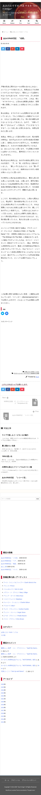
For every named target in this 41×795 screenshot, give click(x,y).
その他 (3, 635)
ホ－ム (7, 780)
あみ (37, 377)
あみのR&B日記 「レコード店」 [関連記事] (14, 477)
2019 (2, 704)
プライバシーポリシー (29, 780)
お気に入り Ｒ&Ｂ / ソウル (20, 32)
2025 (2, 687)
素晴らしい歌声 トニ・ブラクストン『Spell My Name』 (19, 648)
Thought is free (31, 790)
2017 (2, 710)
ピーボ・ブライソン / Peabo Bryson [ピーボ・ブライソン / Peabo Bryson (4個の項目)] (15, 616)
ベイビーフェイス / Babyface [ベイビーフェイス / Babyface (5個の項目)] (12, 599)
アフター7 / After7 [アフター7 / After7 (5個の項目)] (9, 606)
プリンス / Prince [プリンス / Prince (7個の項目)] (8, 586)
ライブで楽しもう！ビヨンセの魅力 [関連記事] (15, 435)
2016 (2, 713)
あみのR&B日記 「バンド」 (10, 569)
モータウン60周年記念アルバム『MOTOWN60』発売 (18, 660)
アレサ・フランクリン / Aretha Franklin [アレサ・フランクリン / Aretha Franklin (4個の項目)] (16, 609)
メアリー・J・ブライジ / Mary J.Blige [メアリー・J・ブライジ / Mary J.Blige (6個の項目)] (15, 592)
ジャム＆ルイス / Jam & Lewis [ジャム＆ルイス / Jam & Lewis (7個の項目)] (13, 589)
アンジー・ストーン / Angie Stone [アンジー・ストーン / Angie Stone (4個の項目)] (14, 612)
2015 (2, 716)
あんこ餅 (4, 566)
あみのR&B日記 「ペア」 (9, 561)
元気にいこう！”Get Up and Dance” (13, 671)
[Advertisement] (20, 66)
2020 (2, 702)
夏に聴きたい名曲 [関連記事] (8, 446)
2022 (2, 696)
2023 (2, 693)
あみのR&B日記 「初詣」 (9, 564)
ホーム (6, 32)
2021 (2, 699)
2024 (2, 690)
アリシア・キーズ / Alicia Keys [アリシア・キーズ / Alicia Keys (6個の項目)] (13, 596)
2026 (2, 684)
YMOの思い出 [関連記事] (7, 456)
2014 (2, 719)
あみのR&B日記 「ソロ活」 (10, 558)
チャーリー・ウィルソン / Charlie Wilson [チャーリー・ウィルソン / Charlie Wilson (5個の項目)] (16, 602)
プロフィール (15, 780)
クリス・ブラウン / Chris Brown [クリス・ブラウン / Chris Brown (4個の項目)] (13, 619)
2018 (2, 707)
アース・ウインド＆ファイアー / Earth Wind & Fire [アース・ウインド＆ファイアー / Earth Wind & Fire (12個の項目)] (19, 582)
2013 (2, 722)
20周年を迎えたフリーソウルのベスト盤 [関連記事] (17, 467)
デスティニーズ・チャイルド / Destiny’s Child (26, 373)
